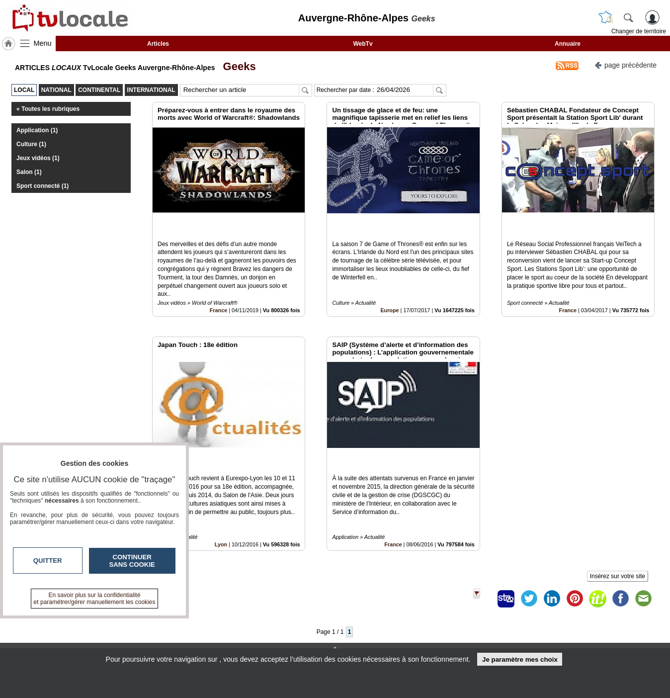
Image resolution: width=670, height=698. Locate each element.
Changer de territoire (638, 31)
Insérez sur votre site (617, 530)
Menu (43, 43)
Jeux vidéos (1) (38, 158)
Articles (158, 43)
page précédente (625, 64)
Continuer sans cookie (132, 560)
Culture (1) (31, 144)
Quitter (47, 560)
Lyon (221, 499)
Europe (389, 287)
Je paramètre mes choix (520, 659)
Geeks (236, 66)
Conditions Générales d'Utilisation (467, 632)
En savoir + (274, 632)
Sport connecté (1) (42, 185)
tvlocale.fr (110, 624)
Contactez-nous (281, 621)
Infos (442, 621)
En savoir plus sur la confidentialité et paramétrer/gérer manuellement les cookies (95, 599)
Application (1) (37, 130)
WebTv (362, 43)
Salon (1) (29, 172)
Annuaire (568, 43)
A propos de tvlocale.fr (291, 643)
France (218, 287)
